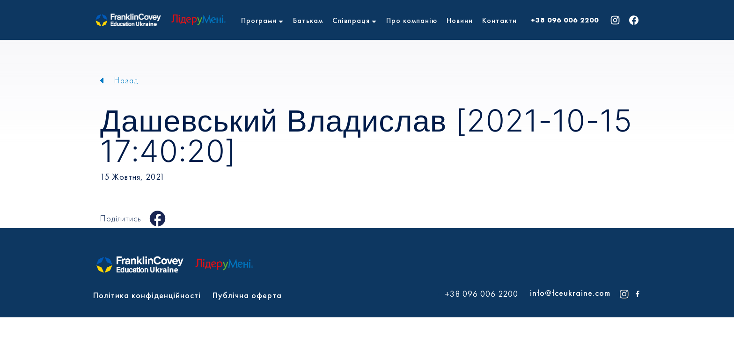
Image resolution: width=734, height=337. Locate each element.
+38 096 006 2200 (565, 20)
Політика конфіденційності (147, 295)
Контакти (499, 20)
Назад (126, 80)
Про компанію (411, 20)
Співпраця (351, 20)
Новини (460, 20)
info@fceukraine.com (570, 293)
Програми (259, 20)
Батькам (308, 20)
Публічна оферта (247, 295)
